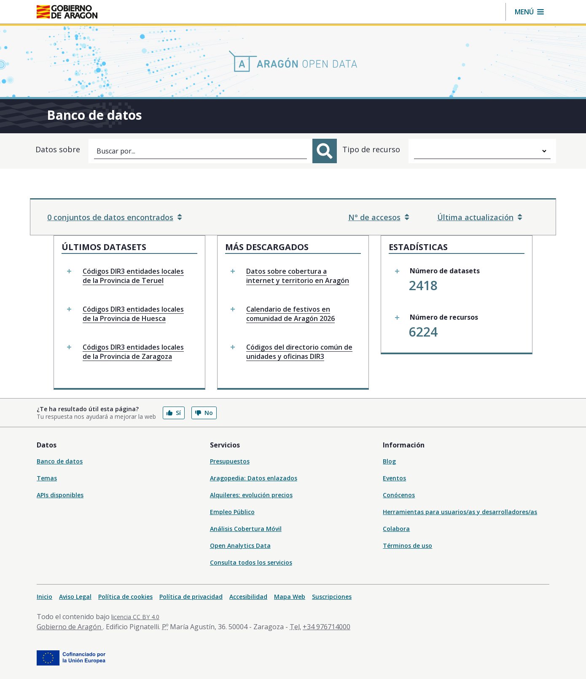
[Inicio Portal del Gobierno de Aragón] (67, 12)
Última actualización (479, 217)
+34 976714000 (326, 626)
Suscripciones (332, 597)
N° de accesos (378, 217)
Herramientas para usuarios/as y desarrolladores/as (460, 512)
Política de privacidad (191, 597)
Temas (47, 478)
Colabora (396, 529)
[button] (529, 12)
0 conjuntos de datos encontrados (114, 217)
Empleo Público (232, 512)
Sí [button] (174, 413)
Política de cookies (125, 597)
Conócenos (399, 495)
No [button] (204, 413)
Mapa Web (289, 597)
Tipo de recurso (371, 149)
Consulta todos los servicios (251, 562)
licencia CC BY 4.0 (135, 617)
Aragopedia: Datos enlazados (253, 478)
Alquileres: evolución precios (251, 495)
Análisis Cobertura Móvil (246, 529)
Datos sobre (57, 149)
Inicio (44, 597)
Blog (389, 461)
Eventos (394, 478)
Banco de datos (60, 461)
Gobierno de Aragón (70, 626)
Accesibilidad (248, 597)
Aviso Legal (75, 597)
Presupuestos (230, 461)
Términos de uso (407, 546)
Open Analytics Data (240, 546)
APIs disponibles (60, 495)
